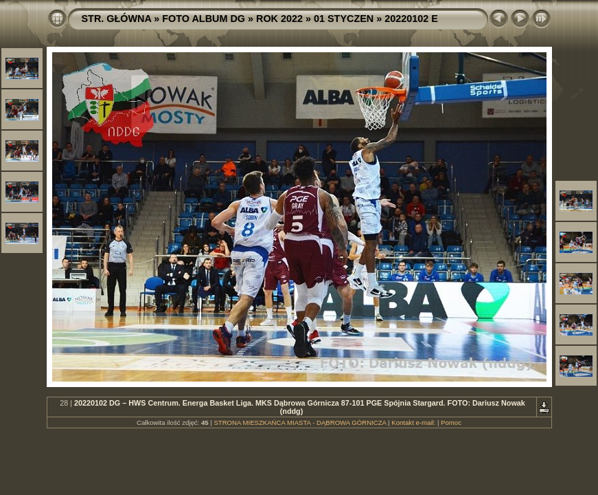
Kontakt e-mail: (413, 422)
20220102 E (411, 18)
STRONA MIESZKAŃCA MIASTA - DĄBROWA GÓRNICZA (300, 422)
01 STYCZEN (343, 18)
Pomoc (451, 422)
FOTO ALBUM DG (203, 18)
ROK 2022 (279, 18)
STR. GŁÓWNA (117, 18)
